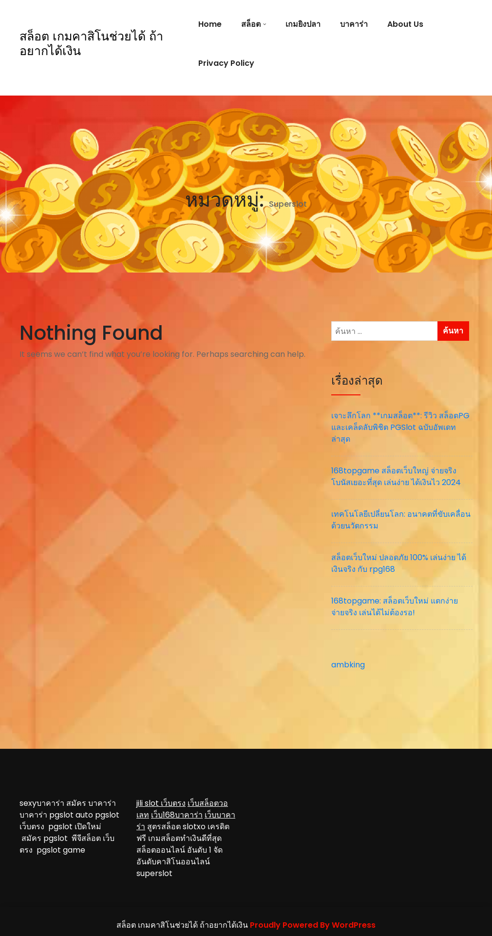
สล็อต (251, 24)
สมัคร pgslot (46, 838)
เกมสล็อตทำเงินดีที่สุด (185, 838)
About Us (405, 24)
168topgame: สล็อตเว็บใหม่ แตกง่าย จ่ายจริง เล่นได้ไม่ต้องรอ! (394, 606)
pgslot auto (72, 814)
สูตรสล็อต (164, 826)
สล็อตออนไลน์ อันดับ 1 (173, 850)
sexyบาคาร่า (41, 803)
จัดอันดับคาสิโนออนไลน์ (179, 855)
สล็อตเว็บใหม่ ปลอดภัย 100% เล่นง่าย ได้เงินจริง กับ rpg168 (398, 563)
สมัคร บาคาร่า (91, 803)
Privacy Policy (226, 63)
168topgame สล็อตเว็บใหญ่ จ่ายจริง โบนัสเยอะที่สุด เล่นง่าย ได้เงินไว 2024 (396, 476)
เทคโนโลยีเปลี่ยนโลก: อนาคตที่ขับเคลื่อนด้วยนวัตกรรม (401, 519)
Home (210, 24)
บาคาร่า (354, 24)
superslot (154, 873)
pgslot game (61, 850)
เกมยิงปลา (303, 24)
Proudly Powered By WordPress (313, 925)
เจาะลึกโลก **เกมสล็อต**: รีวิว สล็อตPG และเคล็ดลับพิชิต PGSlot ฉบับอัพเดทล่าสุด (400, 427)
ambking (348, 664)
